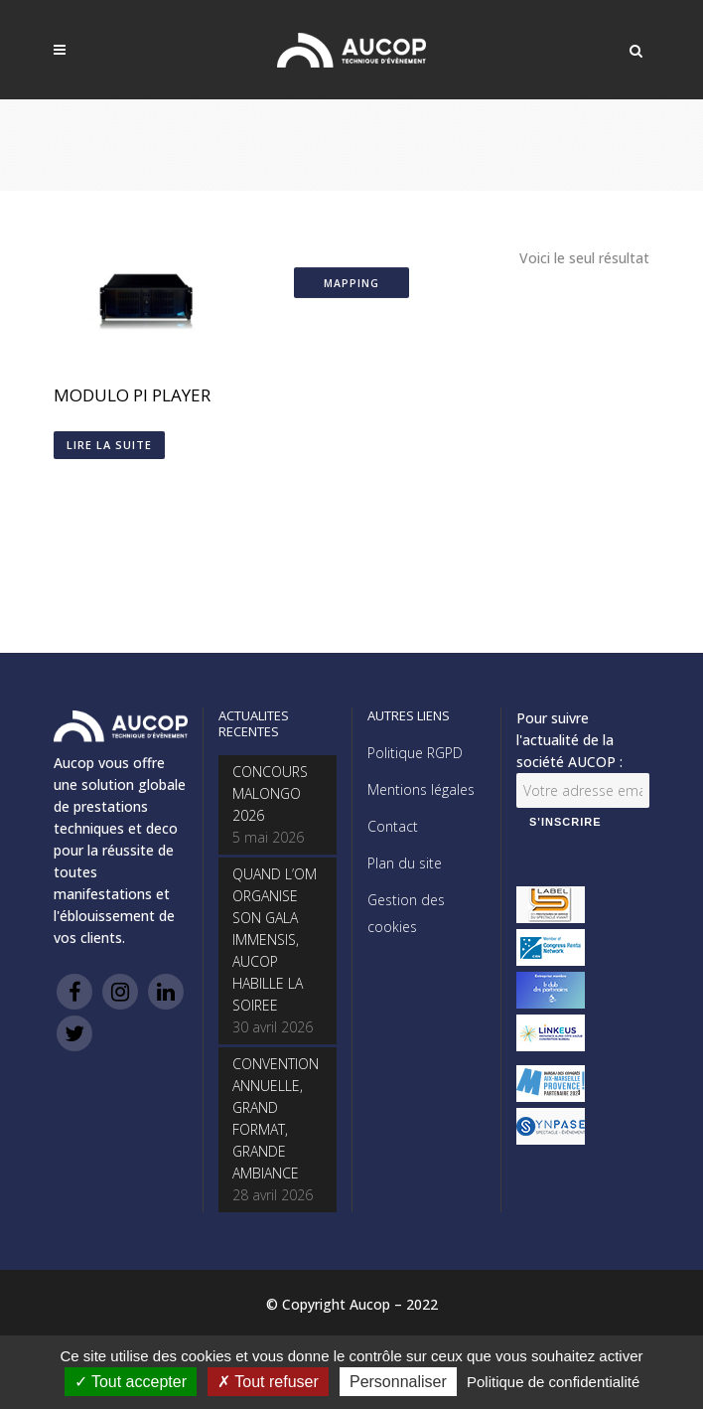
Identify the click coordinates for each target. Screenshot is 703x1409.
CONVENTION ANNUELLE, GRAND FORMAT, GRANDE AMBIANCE (275, 1118)
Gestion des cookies (406, 913)
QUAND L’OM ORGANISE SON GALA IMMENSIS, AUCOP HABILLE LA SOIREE (274, 939)
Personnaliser (398, 1381)
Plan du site (404, 863)
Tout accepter (130, 1381)
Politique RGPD (415, 752)
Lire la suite (109, 444)
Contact (392, 826)
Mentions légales (421, 789)
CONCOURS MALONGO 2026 (270, 793)
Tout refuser (268, 1381)
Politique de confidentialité (553, 1381)
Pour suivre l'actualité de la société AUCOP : (569, 739)
